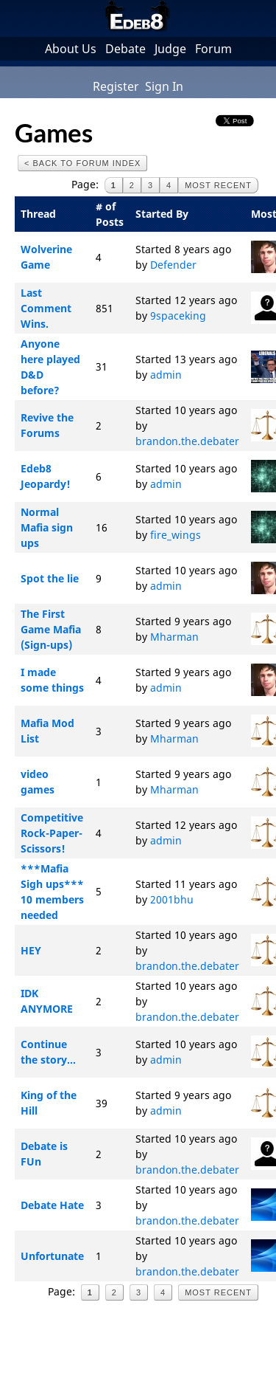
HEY (31, 950)
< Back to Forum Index (82, 163)
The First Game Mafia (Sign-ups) (51, 629)
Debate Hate (52, 1205)
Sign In (164, 86)
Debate (125, 49)
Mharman (174, 637)
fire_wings (175, 535)
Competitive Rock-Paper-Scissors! (52, 832)
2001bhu (172, 899)
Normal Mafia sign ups (47, 527)
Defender (173, 265)
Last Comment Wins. (46, 308)
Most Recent (218, 185)
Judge (170, 49)
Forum (213, 49)
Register (116, 86)
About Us (70, 49)
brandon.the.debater (187, 441)
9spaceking (178, 316)
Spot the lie (50, 578)
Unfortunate (52, 1256)
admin (166, 375)
